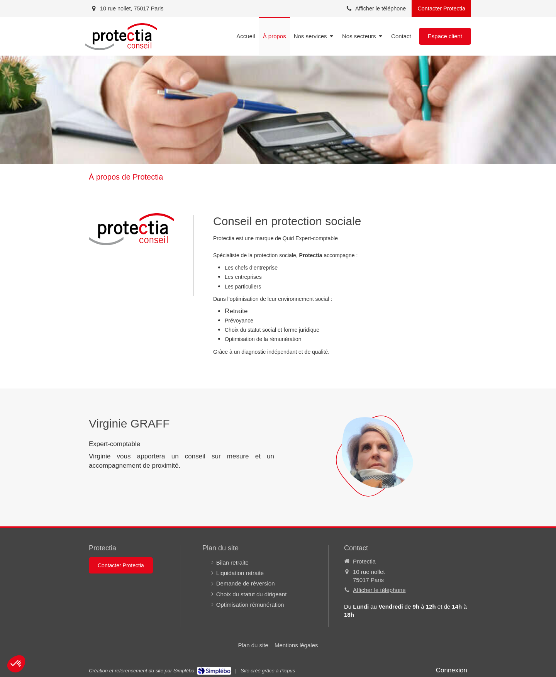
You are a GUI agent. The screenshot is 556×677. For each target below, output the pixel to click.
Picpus (287, 671)
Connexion (451, 670)
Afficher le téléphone (380, 8)
